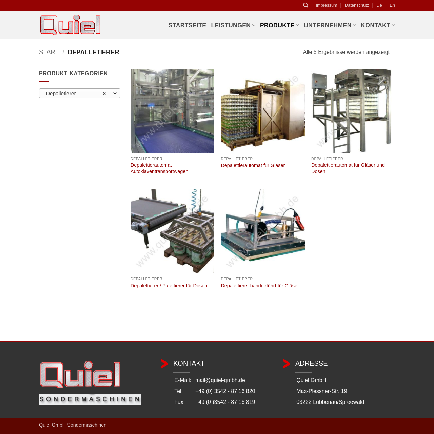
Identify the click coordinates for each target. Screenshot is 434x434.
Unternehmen (330, 25)
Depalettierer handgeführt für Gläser (260, 285)
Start (49, 52)
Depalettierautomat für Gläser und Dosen (348, 168)
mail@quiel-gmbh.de (220, 380)
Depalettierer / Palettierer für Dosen (169, 285)
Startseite (187, 25)
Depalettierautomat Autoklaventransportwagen (159, 168)
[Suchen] (305, 5)
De (379, 5)
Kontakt (378, 25)
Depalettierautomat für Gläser (253, 165)
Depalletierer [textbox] (76, 93)
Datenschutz (357, 5)
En (392, 5)
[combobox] (79, 93)
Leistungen (233, 25)
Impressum (326, 5)
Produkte (279, 25)
